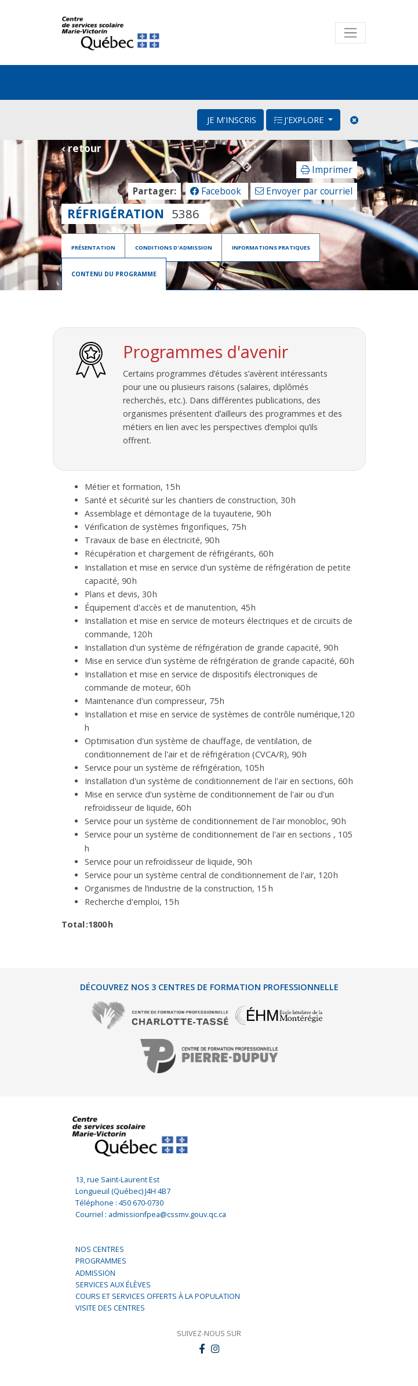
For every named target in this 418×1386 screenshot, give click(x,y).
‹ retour (81, 148)
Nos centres (99, 1249)
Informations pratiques (271, 247)
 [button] (202, 1348)
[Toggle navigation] (350, 33)
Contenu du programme (109, 273)
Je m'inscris (230, 119)
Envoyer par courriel (303, 191)
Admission (95, 1272)
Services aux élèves (113, 1284)
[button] (215, 1348)
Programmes (100, 1260)
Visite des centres (110, 1307)
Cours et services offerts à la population (157, 1296)
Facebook (216, 191)
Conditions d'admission (173, 247)
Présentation (93, 247)
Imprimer (326, 170)
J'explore (300, 119)
